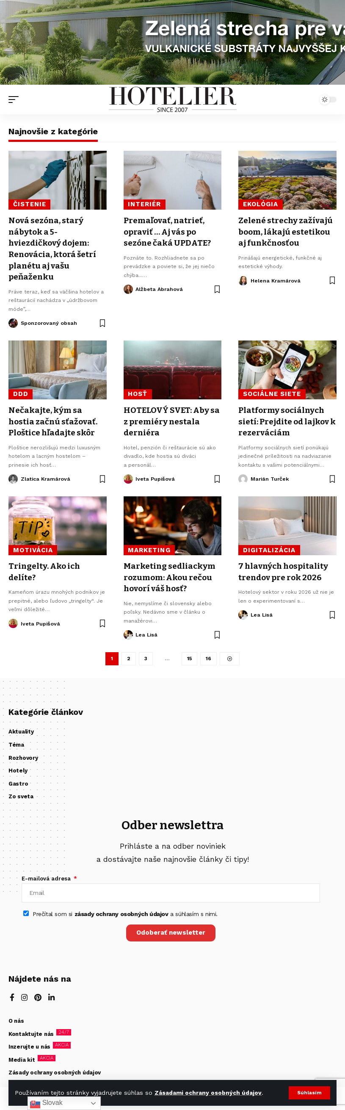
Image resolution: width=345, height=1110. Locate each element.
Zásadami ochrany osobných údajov (208, 1092)
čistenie (29, 204)
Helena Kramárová (276, 291)
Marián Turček (271, 476)
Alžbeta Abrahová (159, 288)
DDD (20, 392)
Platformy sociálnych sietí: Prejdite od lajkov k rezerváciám (286, 419)
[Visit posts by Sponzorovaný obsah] (13, 321)
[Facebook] (12, 999)
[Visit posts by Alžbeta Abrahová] (128, 288)
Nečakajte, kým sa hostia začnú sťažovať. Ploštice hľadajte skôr (54, 419)
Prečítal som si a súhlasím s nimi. (125, 914)
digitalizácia (269, 547)
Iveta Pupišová (155, 476)
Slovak (46, 1103)
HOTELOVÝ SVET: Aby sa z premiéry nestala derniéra (169, 419)
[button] (309, 1092)
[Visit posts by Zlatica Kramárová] (13, 476)
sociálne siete (272, 392)
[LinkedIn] (52, 999)
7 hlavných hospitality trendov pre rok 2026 (285, 568)
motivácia (33, 547)
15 (189, 656)
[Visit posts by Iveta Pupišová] (128, 476)
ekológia (260, 204)
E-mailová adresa (47, 876)
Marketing (149, 547)
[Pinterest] (38, 999)
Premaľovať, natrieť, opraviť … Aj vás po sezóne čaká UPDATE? (169, 231)
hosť (137, 392)
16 (209, 656)
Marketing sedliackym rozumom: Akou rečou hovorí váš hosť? (171, 574)
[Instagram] (24, 999)
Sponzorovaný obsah (49, 321)
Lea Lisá (147, 631)
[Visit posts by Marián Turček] (243, 476)
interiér (144, 204)
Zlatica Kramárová (46, 476)
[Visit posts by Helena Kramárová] (243, 291)
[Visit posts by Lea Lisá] (128, 632)
